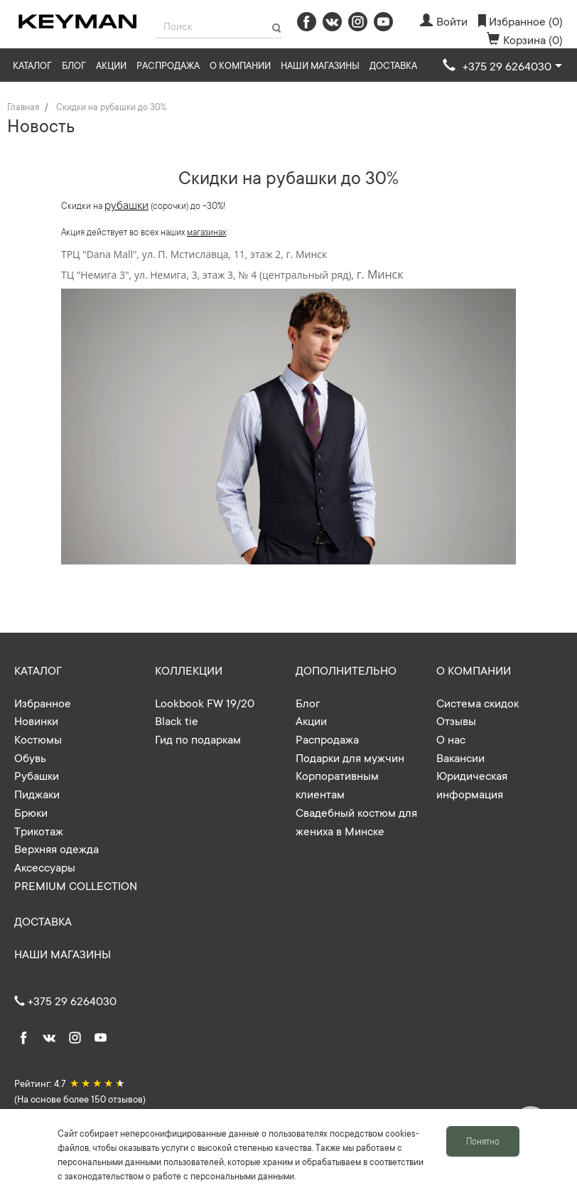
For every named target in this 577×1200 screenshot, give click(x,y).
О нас (450, 738)
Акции (111, 65)
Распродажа (168, 65)
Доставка (393, 65)
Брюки (31, 811)
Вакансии (460, 757)
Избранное (42, 702)
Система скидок (477, 702)
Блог (74, 65)
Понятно (483, 1141)
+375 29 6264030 (65, 1000)
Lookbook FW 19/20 (204, 702)
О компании (240, 65)
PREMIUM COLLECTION (75, 885)
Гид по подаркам (198, 738)
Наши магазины (320, 65)
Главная (23, 107)
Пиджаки (37, 793)
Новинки (36, 720)
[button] (502, 66)
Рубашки (36, 774)
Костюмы (38, 738)
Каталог (32, 65)
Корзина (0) (525, 39)
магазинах (206, 232)
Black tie (176, 720)
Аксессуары (44, 866)
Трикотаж (38, 830)
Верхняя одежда (56, 848)
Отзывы (456, 720)
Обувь (30, 757)
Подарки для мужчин (350, 757)
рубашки (126, 204)
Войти (444, 20)
